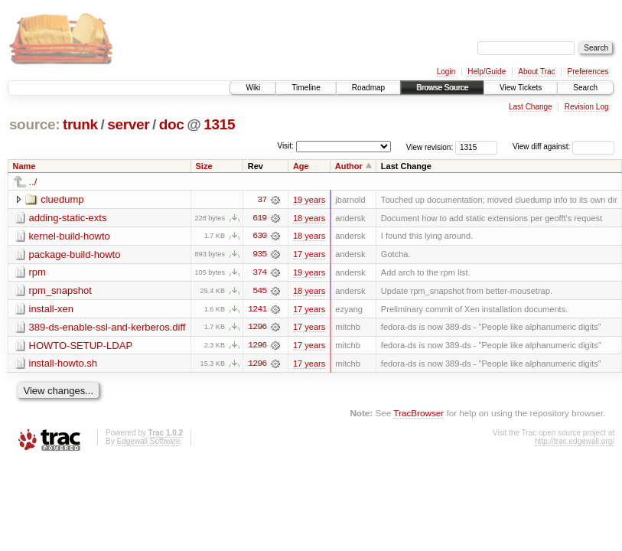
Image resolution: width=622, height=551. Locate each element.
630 (259, 236)
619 (259, 218)
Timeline (305, 87)
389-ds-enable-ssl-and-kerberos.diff (107, 328)
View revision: (430, 146)
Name (24, 166)
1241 (257, 310)
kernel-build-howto (69, 236)
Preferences (588, 71)
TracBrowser (418, 414)
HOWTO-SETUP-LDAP (81, 346)
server (128, 124)
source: (34, 124)
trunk (80, 124)
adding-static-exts (68, 217)
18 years (309, 218)
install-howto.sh (63, 364)
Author (349, 166)
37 (261, 200)
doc (171, 124)
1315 (219, 124)
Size (203, 166)
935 (259, 255)
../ (33, 181)
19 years (309, 199)
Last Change (530, 107)
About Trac (536, 71)
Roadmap (368, 87)
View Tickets (521, 87)
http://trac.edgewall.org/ (574, 443)
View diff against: (563, 146)
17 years (309, 254)
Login (446, 71)
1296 (257, 328)
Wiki (253, 87)
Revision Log (587, 107)
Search (585, 87)
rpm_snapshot (60, 291)
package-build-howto (75, 254)
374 (259, 273)
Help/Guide (486, 71)
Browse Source (442, 87)
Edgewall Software (148, 443)
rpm (37, 273)
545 (259, 291)
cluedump (62, 199)
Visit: (285, 146)
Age (301, 166)
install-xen (51, 309)
